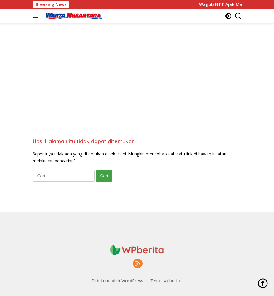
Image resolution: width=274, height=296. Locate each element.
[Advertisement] (137, 88)
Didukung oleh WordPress (117, 280)
